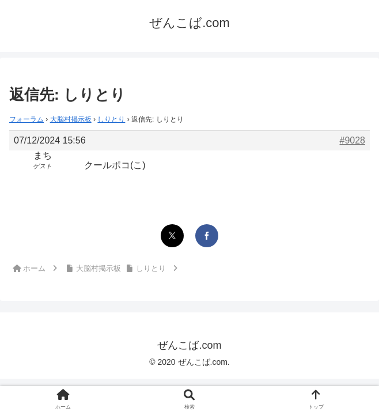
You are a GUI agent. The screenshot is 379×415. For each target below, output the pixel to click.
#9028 (353, 140)
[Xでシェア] (172, 235)
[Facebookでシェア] (206, 235)
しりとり (111, 119)
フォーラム (26, 119)
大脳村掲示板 (71, 119)
